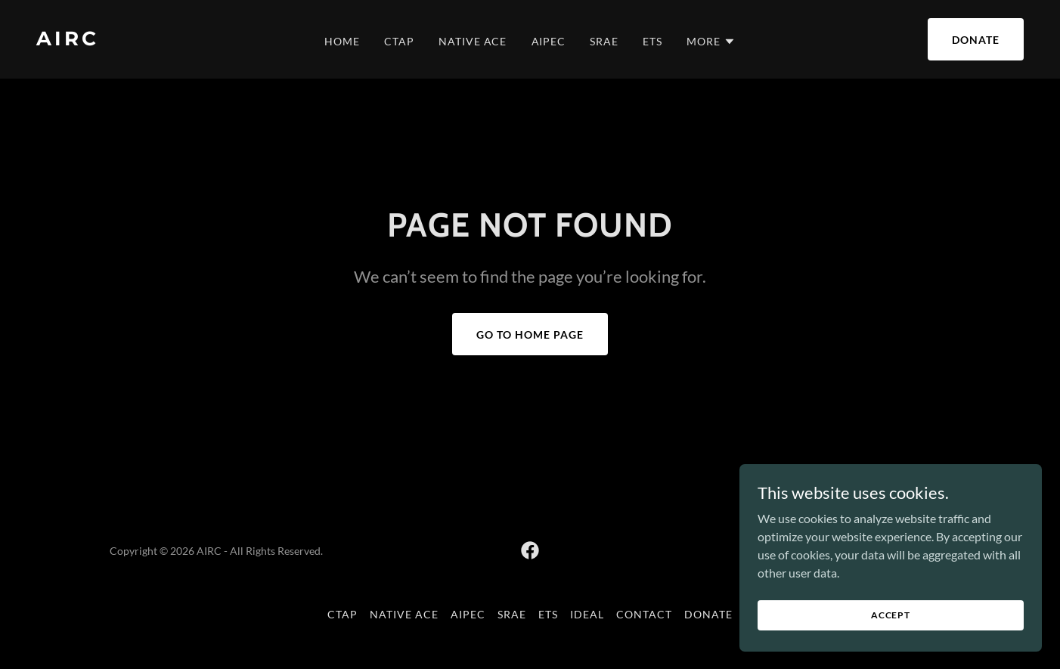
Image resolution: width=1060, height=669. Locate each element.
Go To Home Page (530, 334)
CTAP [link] (399, 41)
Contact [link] (644, 614)
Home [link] (342, 41)
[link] (167, 40)
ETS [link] (652, 41)
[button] (711, 42)
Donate (976, 39)
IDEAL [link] (587, 614)
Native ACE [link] (473, 41)
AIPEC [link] (549, 41)
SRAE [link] (604, 41)
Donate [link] (708, 614)
